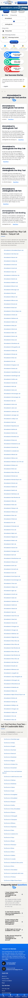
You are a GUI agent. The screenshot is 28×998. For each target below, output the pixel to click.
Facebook (10, 995)
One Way (5, 15)
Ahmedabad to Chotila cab (10, 314)
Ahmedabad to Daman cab (10, 336)
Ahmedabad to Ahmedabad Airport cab (13, 250)
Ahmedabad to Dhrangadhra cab (12, 347)
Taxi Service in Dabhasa (9, 780)
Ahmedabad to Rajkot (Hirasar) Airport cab (14, 694)
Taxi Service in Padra (9, 830)
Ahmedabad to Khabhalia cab (11, 687)
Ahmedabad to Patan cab (10, 515)
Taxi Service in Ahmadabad (10, 798)
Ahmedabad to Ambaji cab (10, 261)
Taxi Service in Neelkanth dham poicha (13, 862)
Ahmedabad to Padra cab (10, 504)
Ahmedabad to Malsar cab (10, 691)
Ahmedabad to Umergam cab (11, 709)
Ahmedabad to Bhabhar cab (11, 282)
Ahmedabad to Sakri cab (10, 544)
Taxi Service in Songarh (9, 746)
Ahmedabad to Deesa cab (10, 340)
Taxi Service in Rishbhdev (10, 783)
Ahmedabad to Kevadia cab (10, 666)
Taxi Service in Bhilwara (9, 823)
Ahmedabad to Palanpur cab (11, 508)
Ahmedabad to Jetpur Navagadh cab (13, 676)
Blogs (3, 983)
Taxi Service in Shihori (9, 851)
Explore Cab (14, 42)
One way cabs (5, 988)
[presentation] (2, 91)
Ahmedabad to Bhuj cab (10, 293)
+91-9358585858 (22, 3)
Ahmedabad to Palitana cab (11, 511)
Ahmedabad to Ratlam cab (10, 540)
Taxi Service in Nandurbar (10, 757)
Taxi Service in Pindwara (10, 877)
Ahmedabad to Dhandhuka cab (11, 343)
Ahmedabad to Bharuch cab (11, 286)
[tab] (6, 11)
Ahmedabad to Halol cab (10, 386)
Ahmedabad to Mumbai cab (11, 476)
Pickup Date (5, 28)
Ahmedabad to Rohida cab (10, 698)
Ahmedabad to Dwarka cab (10, 368)
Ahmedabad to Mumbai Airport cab (12, 479)
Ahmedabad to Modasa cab (11, 465)
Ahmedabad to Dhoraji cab (10, 354)
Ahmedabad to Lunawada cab (11, 451)
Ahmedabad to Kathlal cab (10, 429)
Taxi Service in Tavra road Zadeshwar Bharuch (12, 772)
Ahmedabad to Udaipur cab (11, 587)
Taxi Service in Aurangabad (10, 794)
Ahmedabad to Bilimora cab (11, 300)
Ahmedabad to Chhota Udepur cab (12, 311)
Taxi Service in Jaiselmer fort (11, 834)
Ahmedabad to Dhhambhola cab (12, 683)
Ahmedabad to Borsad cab (10, 304)
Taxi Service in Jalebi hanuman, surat (13, 776)
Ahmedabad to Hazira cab (10, 390)
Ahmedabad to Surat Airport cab (12, 576)
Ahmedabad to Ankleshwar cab (11, 275)
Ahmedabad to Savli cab (10, 554)
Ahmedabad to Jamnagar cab (11, 415)
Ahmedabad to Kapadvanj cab (11, 425)
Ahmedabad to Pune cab (10, 529)
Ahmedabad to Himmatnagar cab (12, 393)
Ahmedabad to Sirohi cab (10, 565)
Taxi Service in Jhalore (9, 787)
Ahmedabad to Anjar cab (10, 271)
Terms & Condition (7, 980)
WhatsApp (24, 995)
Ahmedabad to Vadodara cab (11, 601)
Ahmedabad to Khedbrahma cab (12, 443)
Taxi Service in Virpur (9, 837)
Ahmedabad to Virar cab (10, 716)
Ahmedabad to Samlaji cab (10, 701)
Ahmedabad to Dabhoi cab (10, 322)
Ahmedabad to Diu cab (9, 361)
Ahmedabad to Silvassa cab (11, 562)
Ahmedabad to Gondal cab (10, 382)
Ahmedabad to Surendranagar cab (12, 580)
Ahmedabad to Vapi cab (10, 612)
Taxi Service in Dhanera (9, 812)
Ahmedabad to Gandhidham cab (12, 372)
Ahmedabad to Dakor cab (10, 332)
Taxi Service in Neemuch (10, 753)
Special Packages (6, 993)
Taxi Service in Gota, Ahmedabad (12, 808)
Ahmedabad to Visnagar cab (11, 630)
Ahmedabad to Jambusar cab (11, 411)
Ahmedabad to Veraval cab (10, 623)
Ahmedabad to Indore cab (10, 404)
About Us (4, 976)
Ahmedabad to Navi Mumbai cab (12, 497)
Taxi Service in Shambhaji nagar (11, 739)
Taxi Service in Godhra (9, 805)
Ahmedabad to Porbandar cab (11, 526)
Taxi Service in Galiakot (9, 855)
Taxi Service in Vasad (9, 791)
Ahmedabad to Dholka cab (10, 350)
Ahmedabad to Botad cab (10, 307)
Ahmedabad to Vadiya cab (10, 712)
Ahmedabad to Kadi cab (10, 422)
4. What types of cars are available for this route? (13, 929)
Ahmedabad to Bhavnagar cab (11, 289)
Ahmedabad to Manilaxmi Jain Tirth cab (13, 461)
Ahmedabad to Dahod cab (10, 329)
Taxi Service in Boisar (9, 848)
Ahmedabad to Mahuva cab (10, 458)
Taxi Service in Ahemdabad (10, 869)
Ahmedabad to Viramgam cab (11, 626)
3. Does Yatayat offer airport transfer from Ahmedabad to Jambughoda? (11, 922)
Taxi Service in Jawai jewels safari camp (13, 873)
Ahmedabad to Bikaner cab (10, 297)
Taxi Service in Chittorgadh (10, 816)
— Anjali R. (5, 86)
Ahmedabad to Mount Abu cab (11, 472)
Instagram (17, 995)
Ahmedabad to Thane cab (10, 583)
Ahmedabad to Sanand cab (10, 547)
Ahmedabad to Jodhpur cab (11, 418)
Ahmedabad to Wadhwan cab (11, 633)
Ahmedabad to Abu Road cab (11, 254)
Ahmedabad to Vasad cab (10, 619)
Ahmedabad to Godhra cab (10, 379)
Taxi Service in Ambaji (9, 742)
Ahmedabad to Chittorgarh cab (11, 680)
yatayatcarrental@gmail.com (14, 969)
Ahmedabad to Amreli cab (10, 264)
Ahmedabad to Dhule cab (10, 357)
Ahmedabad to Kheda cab (10, 440)
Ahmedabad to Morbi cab (10, 468)
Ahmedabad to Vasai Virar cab (11, 615)
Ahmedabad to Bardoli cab (10, 279)
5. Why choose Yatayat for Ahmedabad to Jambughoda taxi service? (13, 938)
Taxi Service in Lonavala (9, 859)
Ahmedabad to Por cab (9, 522)
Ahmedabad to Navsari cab (10, 257)
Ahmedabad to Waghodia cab (11, 637)
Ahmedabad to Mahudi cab (10, 454)
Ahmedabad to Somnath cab (11, 569)
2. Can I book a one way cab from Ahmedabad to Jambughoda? (12, 913)
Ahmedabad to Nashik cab (10, 490)
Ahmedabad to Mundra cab (10, 483)
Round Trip (14, 15)
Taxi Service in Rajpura (9, 760)
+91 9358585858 (10, 732)
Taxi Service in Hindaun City (11, 764)
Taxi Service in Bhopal (9, 841)
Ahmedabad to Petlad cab (10, 519)
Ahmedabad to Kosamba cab (11, 447)
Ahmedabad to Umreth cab (10, 594)
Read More (10, 119)
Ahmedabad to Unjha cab (10, 597)
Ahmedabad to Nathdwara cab (11, 494)
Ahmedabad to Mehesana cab (11, 669)
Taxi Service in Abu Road (10, 750)
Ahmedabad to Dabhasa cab (11, 318)
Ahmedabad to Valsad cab (10, 608)
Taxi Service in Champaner (10, 819)
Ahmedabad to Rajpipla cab (11, 537)
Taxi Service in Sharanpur (10, 844)
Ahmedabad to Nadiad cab (10, 486)
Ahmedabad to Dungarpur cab (11, 365)
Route (3, 991)
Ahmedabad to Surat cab (10, 572)
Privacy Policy (5, 978)
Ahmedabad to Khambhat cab (11, 436)
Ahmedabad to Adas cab (10, 719)
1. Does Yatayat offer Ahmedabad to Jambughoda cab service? (11, 894)
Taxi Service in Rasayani (9, 801)
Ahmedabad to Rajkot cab (10, 533)
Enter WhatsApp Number (8, 35)
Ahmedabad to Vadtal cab (10, 605)
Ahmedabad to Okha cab (10, 501)
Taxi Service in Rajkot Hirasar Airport (13, 880)
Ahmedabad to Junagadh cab (11, 673)
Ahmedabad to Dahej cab (10, 325)
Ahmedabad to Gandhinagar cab (12, 375)
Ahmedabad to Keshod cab (10, 433)
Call (3, 995)
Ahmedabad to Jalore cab (10, 408)
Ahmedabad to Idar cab (10, 400)
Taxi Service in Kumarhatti (10, 767)
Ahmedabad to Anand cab (10, 268)
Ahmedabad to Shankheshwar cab (12, 558)
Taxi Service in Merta (9, 866)
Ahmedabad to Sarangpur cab (11, 551)
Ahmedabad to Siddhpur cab (11, 705)
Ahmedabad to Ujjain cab (10, 590)
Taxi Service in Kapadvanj (10, 826)
